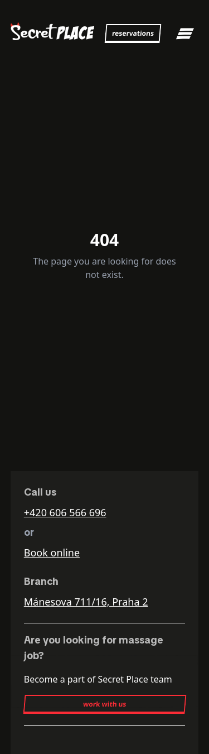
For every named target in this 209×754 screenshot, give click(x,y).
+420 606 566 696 (65, 512)
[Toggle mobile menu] (185, 33)
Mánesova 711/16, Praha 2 (86, 601)
